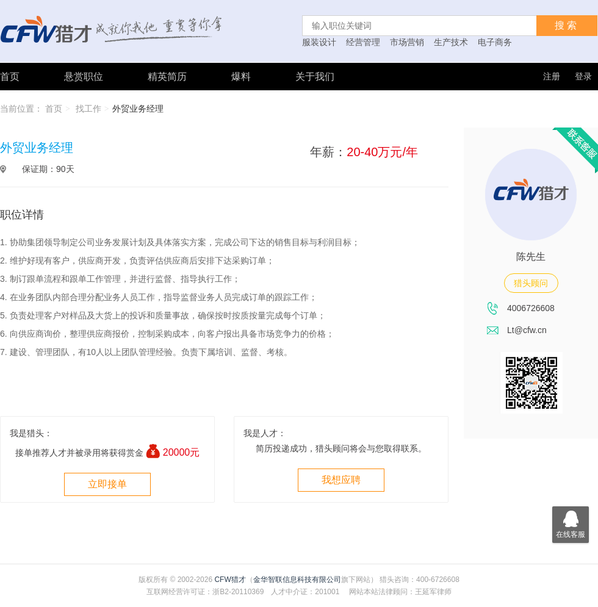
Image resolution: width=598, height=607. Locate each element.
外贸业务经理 (138, 108)
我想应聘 (341, 480)
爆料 (241, 76)
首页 (10, 76)
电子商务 (495, 42)
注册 (551, 76)
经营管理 (363, 42)
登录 (583, 76)
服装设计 (319, 42)
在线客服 (570, 522)
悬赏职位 (83, 76)
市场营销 (407, 42)
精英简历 (167, 76)
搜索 (567, 25)
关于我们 (314, 76)
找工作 (88, 108)
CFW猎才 (229, 579)
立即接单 (107, 484)
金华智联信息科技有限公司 (297, 579)
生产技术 (451, 42)
